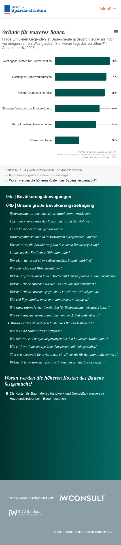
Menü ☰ (108, 8)
